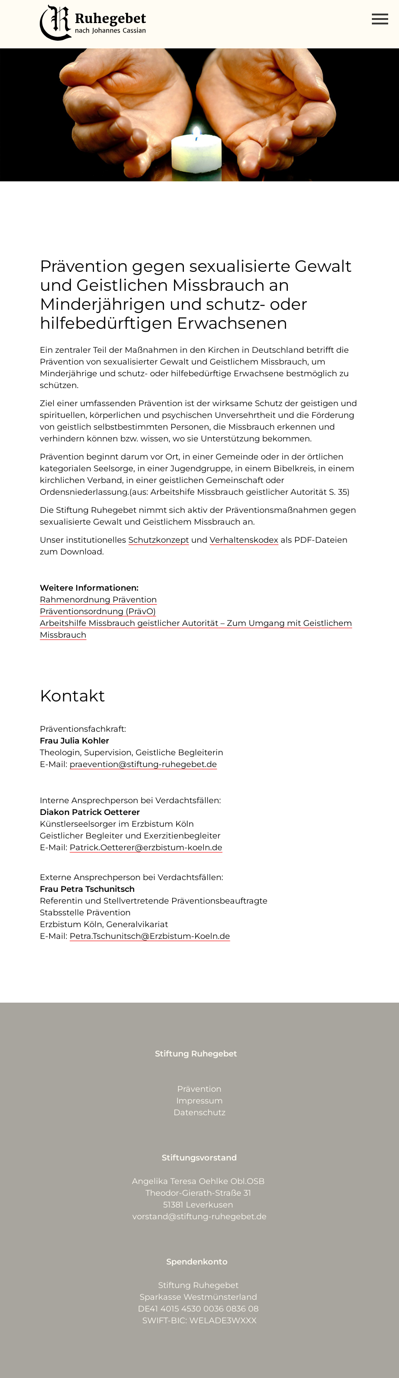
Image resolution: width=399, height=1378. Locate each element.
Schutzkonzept (158, 540)
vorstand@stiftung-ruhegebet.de (199, 1217)
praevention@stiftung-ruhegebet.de (143, 764)
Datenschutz (199, 1113)
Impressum (199, 1101)
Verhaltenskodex (244, 540)
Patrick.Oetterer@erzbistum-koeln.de (146, 847)
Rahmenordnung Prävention (98, 600)
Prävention (199, 1089)
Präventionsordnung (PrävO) (98, 611)
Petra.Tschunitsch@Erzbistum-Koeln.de (150, 936)
